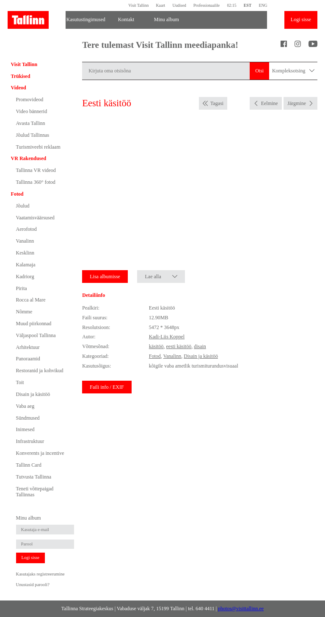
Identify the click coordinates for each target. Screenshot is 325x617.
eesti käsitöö (178, 346)
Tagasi (216, 103)
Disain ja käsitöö (33, 394)
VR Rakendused (29, 158)
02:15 (231, 5)
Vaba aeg (25, 406)
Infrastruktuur (30, 441)
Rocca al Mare (31, 300)
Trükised (20, 76)
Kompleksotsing (293, 71)
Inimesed (25, 429)
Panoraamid (28, 359)
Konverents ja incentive (40, 453)
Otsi (259, 71)
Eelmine (269, 103)
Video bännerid (31, 111)
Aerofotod (26, 229)
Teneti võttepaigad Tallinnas (35, 492)
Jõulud (23, 206)
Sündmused (28, 418)
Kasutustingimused (85, 19)
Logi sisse (301, 19)
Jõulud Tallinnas (33, 135)
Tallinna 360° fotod (35, 182)
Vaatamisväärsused (35, 218)
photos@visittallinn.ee (241, 608)
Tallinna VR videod (36, 170)
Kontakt (126, 19)
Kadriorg (25, 276)
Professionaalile (206, 5)
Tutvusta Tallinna (34, 477)
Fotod (17, 194)
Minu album (166, 19)
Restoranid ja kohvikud (39, 371)
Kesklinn (25, 253)
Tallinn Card (28, 465)
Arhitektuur (28, 347)
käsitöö (156, 346)
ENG (263, 5)
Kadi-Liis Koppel (167, 337)
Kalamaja (26, 265)
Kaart (160, 5)
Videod (18, 88)
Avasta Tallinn (30, 123)
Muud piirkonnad (34, 323)
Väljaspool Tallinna (36, 335)
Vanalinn (25, 241)
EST (247, 5)
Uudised (179, 5)
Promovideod (30, 99)
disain (200, 346)
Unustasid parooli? (33, 584)
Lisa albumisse (105, 276)
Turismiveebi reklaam (38, 147)
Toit (20, 382)
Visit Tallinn (138, 5)
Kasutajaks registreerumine (40, 574)
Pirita (21, 288)
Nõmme (24, 312)
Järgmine (296, 103)
